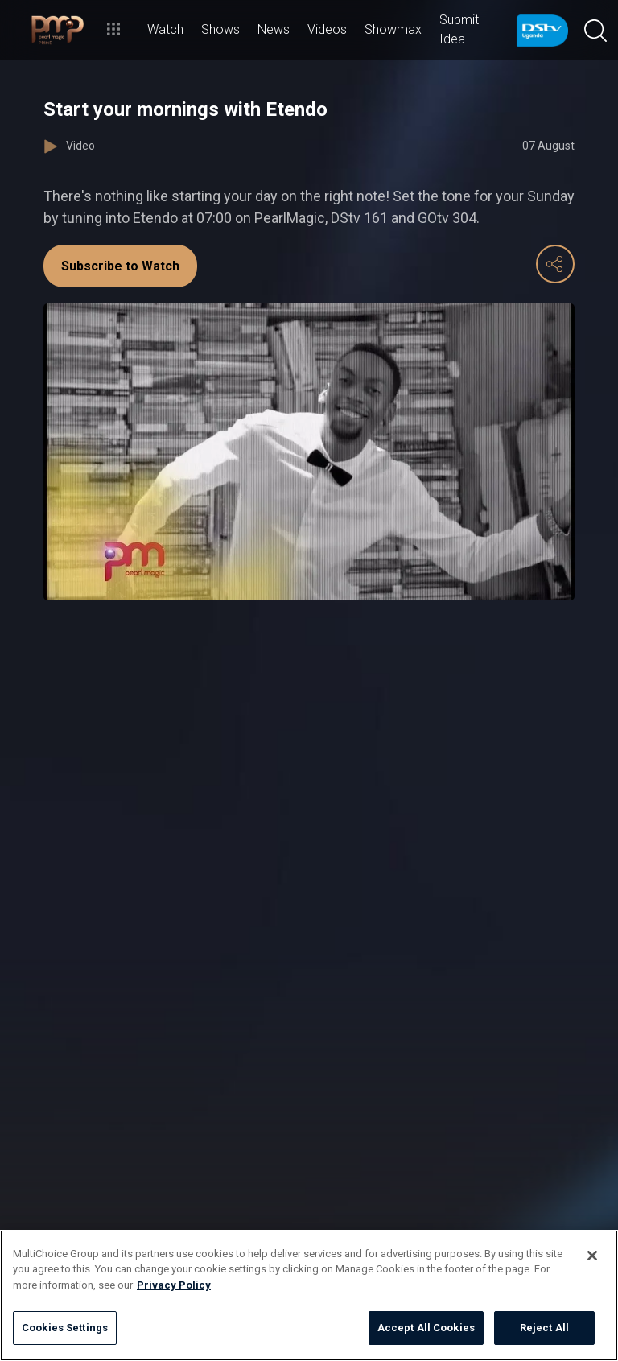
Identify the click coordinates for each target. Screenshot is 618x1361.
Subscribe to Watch (120, 266)
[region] (309, 1295)
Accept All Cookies (426, 1328)
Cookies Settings (65, 1328)
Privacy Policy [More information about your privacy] (174, 1285)
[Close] (592, 1255)
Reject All (544, 1328)
